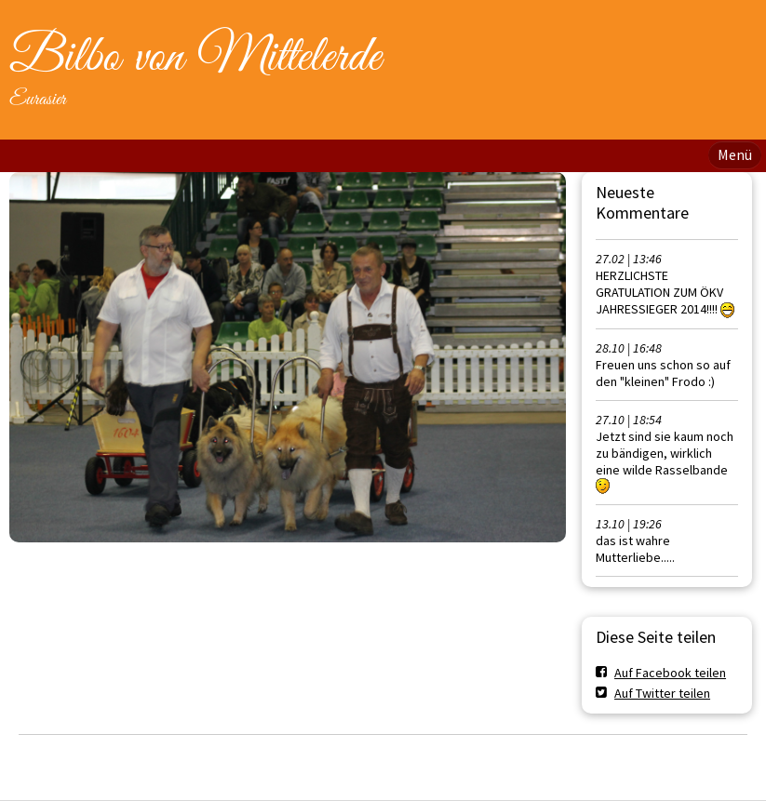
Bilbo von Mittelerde (195, 57)
